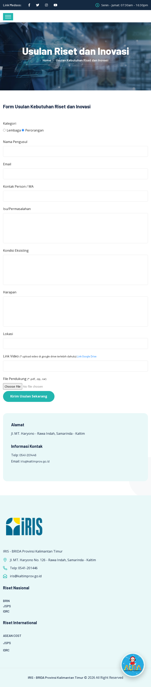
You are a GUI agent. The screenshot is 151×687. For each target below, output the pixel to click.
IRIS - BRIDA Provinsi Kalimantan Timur (55, 677)
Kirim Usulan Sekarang (28, 396)
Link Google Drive (86, 356)
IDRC (6, 611)
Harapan (9, 292)
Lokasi (8, 334)
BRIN (6, 601)
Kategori (9, 123)
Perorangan (33, 130)
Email (7, 164)
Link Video (49, 356)
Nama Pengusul (15, 142)
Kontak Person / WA (18, 186)
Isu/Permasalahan (17, 209)
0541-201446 (27, 455)
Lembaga (12, 130)
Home (47, 60)
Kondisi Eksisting (16, 250)
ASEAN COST (12, 635)
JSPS (7, 606)
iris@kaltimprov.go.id (35, 461)
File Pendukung (24, 379)
